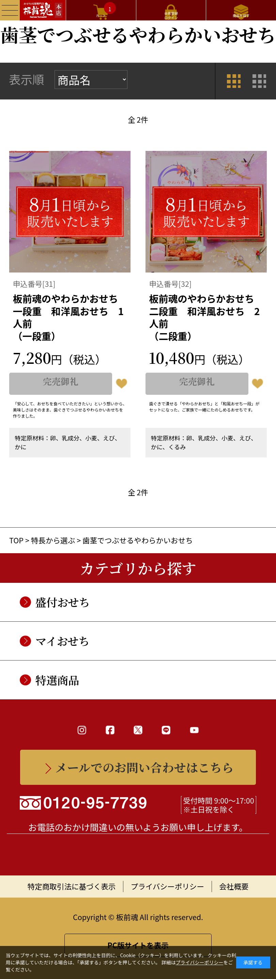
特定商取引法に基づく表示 (72, 886)
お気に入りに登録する (121, 384)
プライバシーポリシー (167, 886)
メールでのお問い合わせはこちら (144, 767)
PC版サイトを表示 (138, 945)
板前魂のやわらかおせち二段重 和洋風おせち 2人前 (206, 317)
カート (106, 10)
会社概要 (233, 886)
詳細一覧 (260, 81)
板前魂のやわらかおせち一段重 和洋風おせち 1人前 (70, 317)
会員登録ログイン (171, 15)
